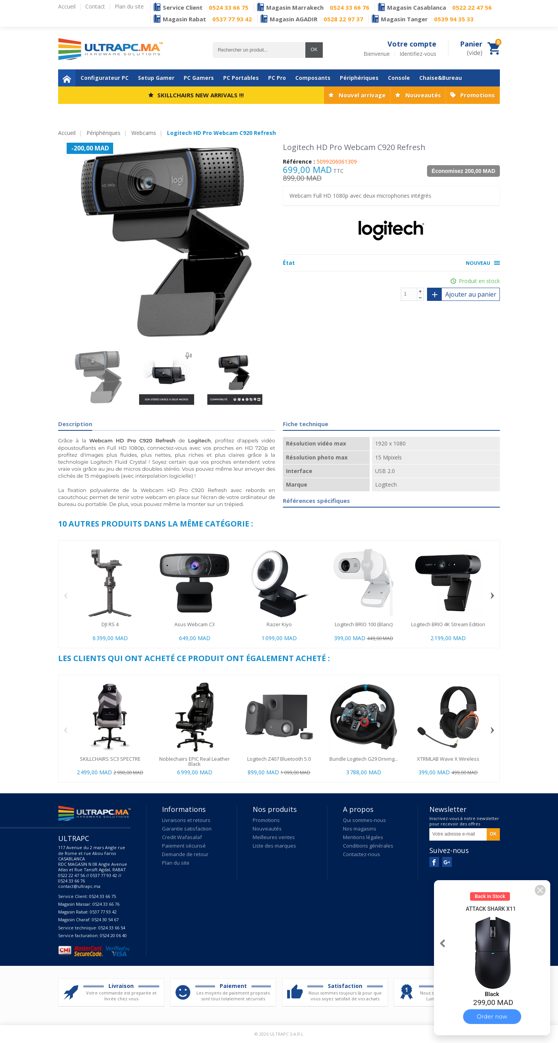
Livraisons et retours (186, 820)
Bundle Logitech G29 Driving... (363, 758)
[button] (540, 890)
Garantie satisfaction (187, 828)
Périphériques (359, 77)
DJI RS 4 (110, 624)
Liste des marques (274, 845)
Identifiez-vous (418, 54)
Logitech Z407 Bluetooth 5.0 (279, 758)
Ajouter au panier (461, 294)
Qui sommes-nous (364, 820)
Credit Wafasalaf (182, 837)
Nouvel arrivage (362, 95)
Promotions (477, 95)
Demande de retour (185, 854)
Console (399, 77)
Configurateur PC (105, 77)
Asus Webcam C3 (194, 624)
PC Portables (241, 77)
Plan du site (175, 862)
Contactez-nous (361, 854)
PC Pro (277, 77)
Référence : (299, 161)
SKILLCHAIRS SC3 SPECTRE (110, 758)
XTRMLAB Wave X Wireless (448, 758)
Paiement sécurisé (184, 845)
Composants (313, 77)
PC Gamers (199, 77)
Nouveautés (423, 95)
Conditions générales (368, 845)
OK (314, 49)
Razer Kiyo (279, 624)
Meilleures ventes (274, 837)
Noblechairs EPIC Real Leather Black (194, 761)
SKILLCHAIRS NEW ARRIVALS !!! (200, 95)
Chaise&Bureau (440, 77)
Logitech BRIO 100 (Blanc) (364, 624)
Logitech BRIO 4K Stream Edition (448, 624)
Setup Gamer (156, 77)
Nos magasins (359, 828)
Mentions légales (363, 837)
